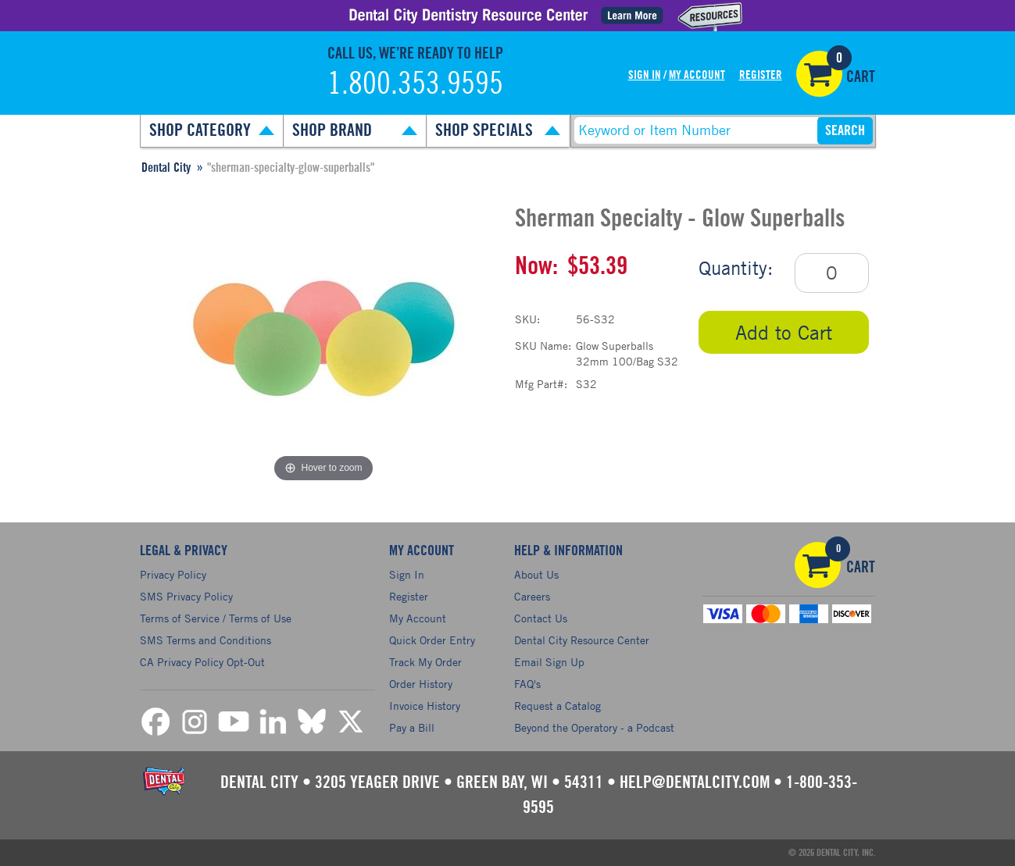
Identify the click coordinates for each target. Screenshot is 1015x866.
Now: (536, 266)
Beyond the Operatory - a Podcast (594, 727)
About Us (536, 574)
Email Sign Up (549, 661)
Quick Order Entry (432, 640)
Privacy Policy (173, 574)
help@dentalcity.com (695, 782)
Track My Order (425, 661)
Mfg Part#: (541, 383)
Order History (420, 683)
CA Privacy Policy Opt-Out (202, 661)
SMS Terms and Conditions (205, 640)
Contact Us (540, 618)
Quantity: (736, 268)
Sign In (644, 75)
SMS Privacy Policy (186, 596)
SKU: (527, 319)
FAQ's (527, 683)
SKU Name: (543, 345)
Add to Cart (783, 332)
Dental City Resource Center (581, 640)
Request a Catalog (557, 705)
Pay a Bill (411, 727)
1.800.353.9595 (415, 84)
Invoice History (424, 705)
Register (760, 75)
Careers (532, 596)
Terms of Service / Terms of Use (215, 618)
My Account (697, 75)
